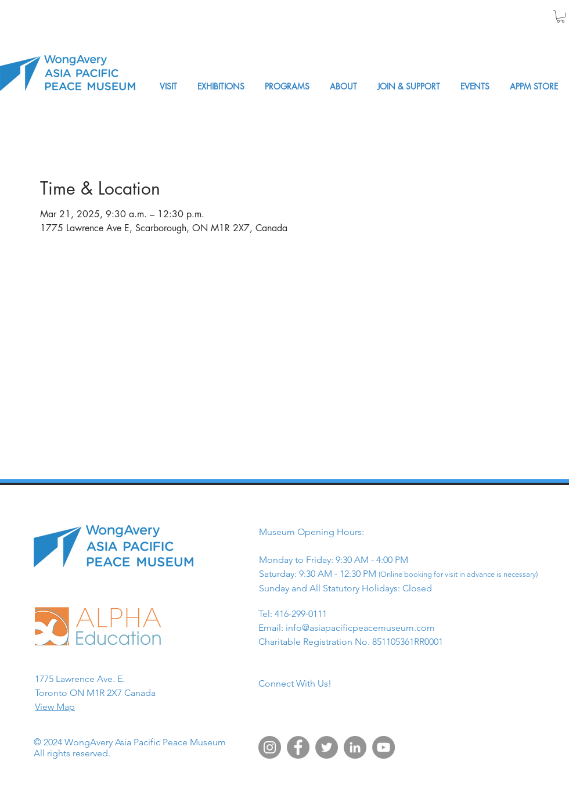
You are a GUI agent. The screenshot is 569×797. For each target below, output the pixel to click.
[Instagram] (269, 747)
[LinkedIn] (355, 747)
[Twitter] (326, 747)
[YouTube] (383, 747)
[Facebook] (298, 747)
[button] (560, 16)
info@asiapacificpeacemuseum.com (360, 627)
